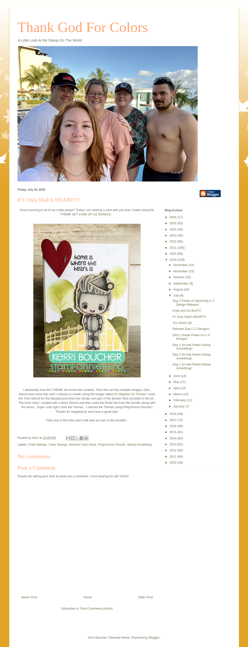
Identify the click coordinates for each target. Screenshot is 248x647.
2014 (174, 438)
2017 (174, 420)
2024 (174, 229)
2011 (174, 456)
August (178, 289)
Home (87, 597)
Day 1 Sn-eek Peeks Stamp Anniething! (192, 366)
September (181, 283)
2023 (174, 235)
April (176, 388)
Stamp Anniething (139, 444)
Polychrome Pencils (111, 444)
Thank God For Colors (82, 27)
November (181, 271)
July (176, 295)
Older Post (145, 597)
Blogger (154, 637)
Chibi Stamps (37, 444)
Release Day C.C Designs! (191, 329)
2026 (174, 217)
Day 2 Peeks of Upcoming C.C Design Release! (194, 302)
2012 (174, 450)
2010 (174, 462)
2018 (174, 414)
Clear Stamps (58, 444)
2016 (174, 426)
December (181, 265)
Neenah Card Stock (82, 444)
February (180, 400)
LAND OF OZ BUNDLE (95, 214)
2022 (174, 241)
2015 (174, 432)
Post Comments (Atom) (96, 608)
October (179, 277)
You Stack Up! (182, 323)
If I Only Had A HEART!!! (189, 317)
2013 (174, 444)
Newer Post (29, 597)
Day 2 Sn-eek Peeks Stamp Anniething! (192, 356)
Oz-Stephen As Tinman (130, 394)
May (176, 382)
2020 (174, 253)
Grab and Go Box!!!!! (187, 310)
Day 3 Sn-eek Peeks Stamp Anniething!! (192, 347)
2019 (174, 259)
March (178, 394)
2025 (174, 223)
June (177, 376)
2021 (174, 247)
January (179, 406)
